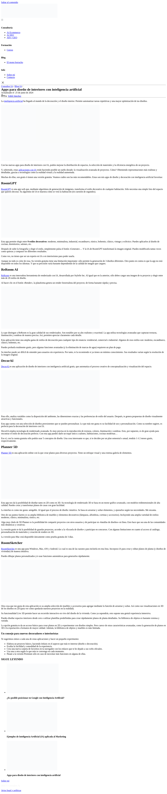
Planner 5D (6, 453)
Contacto (11, 77)
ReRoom (5, 275)
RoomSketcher (8, 549)
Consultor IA (7, 86)
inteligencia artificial (13, 101)
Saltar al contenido (9, 2)
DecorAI (5, 366)
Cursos (10, 50)
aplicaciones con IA (27, 170)
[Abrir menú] (2, 19)
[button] (83, 83)
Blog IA (18, 86)
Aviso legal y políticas (11, 790)
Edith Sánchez (14, 96)
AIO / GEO (12, 37)
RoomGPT (6, 189)
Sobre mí (11, 75)
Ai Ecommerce (13, 32)
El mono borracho (15, 62)
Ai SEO (10, 35)
